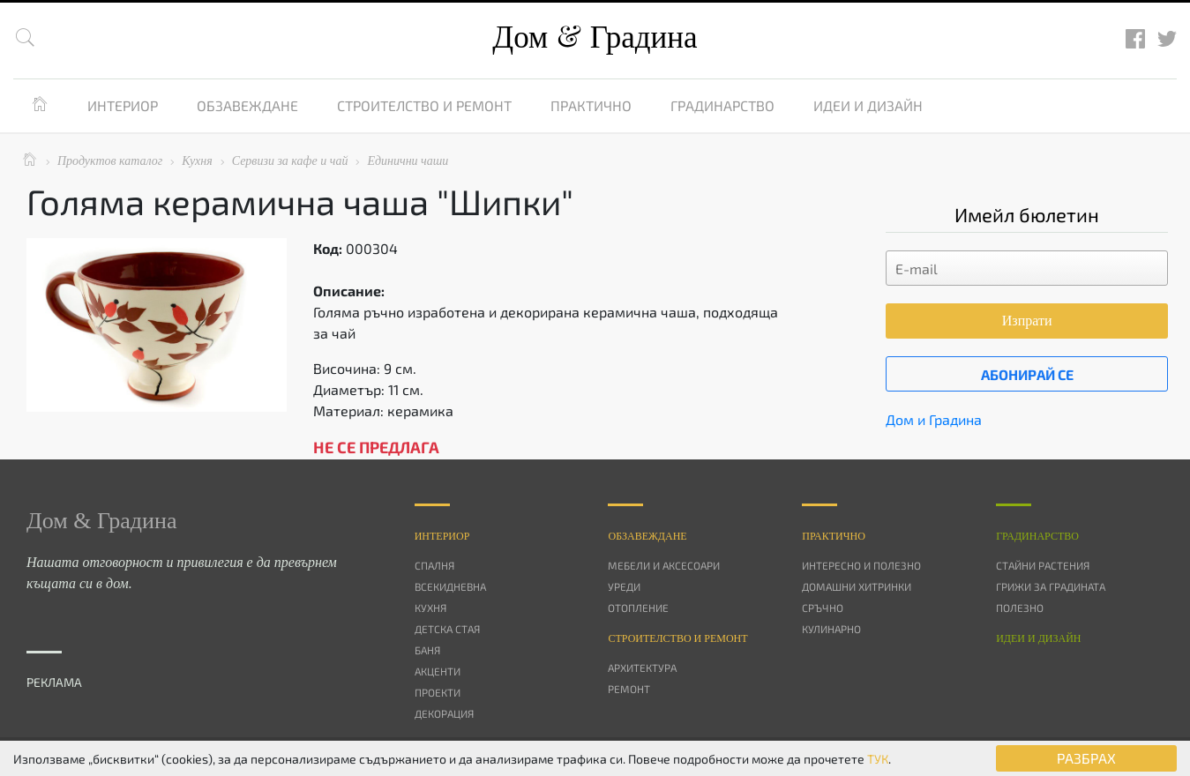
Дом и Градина (934, 419)
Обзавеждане (247, 105)
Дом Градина (594, 37)
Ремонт (629, 689)
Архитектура (642, 667)
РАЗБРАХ (1086, 758)
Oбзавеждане (647, 536)
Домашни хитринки (856, 586)
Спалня (434, 565)
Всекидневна (450, 586)
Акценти (437, 671)
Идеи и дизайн (868, 105)
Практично (591, 105)
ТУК (877, 758)
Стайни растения (1042, 565)
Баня (427, 650)
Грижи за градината (1050, 586)
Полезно (1020, 607)
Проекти (437, 692)
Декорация (444, 713)
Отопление (638, 607)
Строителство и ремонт (424, 105)
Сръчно (822, 607)
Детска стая (447, 629)
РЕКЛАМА (54, 682)
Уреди (624, 586)
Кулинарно (831, 629)
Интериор (122, 105)
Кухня (430, 607)
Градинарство (722, 105)
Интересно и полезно (861, 565)
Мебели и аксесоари (664, 565)
